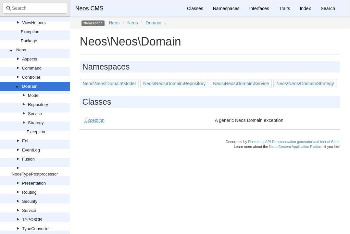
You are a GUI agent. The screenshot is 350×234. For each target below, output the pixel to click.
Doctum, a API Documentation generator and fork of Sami (293, 142)
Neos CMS (89, 8)
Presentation (34, 183)
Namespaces (226, 8)
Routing (29, 192)
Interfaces (259, 8)
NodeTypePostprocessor (35, 174)
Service (35, 113)
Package (29, 40)
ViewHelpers (34, 22)
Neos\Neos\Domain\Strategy (305, 83)
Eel (25, 140)
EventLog (31, 150)
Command (32, 68)
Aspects (29, 59)
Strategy (36, 122)
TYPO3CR (32, 219)
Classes (195, 8)
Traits (284, 8)
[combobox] (35, 8)
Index (305, 8)
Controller (31, 77)
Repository (38, 104)
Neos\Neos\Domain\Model (109, 83)
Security (29, 201)
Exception (30, 31)
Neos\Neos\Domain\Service (241, 83)
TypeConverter (36, 228)
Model (33, 95)
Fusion (28, 159)
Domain (30, 86)
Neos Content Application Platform (296, 147)
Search (328, 8)
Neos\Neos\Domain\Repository (174, 83)
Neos (21, 49)
